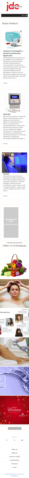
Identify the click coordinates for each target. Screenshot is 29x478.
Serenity (6, 174)
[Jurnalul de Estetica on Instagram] (14, 440)
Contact (14, 467)
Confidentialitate (14, 460)
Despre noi (14, 449)
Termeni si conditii (14, 456)
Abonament (14, 463)
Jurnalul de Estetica (10, 474)
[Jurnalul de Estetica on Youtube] (22, 440)
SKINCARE (6, 114)
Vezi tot (5, 83)
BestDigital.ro (14, 476)
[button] (23, 15)
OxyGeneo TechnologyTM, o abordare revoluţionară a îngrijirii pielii (13, 53)
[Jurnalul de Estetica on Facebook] (6, 440)
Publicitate (15, 453)
